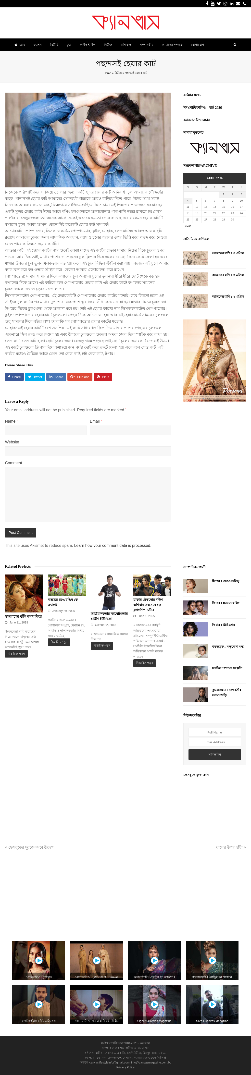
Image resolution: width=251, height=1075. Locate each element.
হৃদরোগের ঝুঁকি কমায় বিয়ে (23, 616)
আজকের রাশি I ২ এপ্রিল (228, 296)
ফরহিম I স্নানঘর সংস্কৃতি (227, 668)
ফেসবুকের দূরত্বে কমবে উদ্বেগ (29, 847)
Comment (13, 463)
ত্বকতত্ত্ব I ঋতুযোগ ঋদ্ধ (228, 646)
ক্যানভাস (144, 1043)
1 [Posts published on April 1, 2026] (223, 194)
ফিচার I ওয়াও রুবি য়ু (225, 581)
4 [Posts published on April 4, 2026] (188, 200)
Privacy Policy (125, 1067)
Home (107, 72)
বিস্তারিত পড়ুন (16, 653)
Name (11, 421)
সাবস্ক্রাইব (215, 754)
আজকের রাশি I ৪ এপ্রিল (228, 253)
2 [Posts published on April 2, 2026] (232, 194)
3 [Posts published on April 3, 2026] (241, 194)
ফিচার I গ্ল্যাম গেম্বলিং (225, 603)
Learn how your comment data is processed (112, 545)
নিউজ (118, 72)
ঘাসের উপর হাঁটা (231, 847)
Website (12, 442)
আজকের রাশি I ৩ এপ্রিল (228, 275)
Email (96, 421)
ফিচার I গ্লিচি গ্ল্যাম (223, 625)
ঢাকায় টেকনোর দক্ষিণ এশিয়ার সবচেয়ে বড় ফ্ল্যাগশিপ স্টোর (148, 605)
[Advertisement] (214, 483)
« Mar (187, 226)
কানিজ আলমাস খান (137, 1048)
